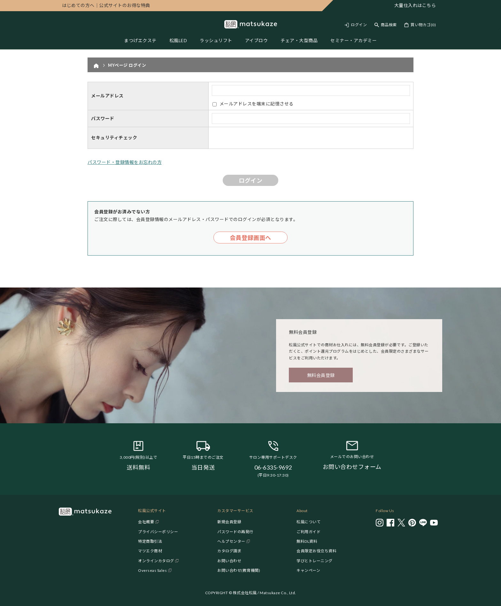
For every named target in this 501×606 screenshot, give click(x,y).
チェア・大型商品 (299, 40)
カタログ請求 (229, 550)
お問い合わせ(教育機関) (238, 570)
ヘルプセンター (231, 541)
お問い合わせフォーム (352, 466)
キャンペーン (308, 570)
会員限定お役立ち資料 (316, 550)
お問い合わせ (229, 560)
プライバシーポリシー (158, 531)
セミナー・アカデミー (353, 40)
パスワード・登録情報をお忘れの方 (125, 162)
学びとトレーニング (315, 560)
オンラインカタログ (156, 560)
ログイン (359, 24)
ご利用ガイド (308, 531)
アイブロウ (256, 40)
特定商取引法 (150, 541)
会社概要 (146, 521)
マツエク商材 (150, 550)
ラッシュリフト (216, 40)
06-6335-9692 (273, 467)
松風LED (178, 40)
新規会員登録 (229, 521)
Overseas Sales (152, 570)
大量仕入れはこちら (415, 5)
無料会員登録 (321, 375)
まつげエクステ (140, 40)
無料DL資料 (307, 541)
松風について (308, 521)
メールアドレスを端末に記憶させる (257, 103)
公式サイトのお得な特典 (106, 5)
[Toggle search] (385, 24)
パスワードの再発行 (235, 531)
